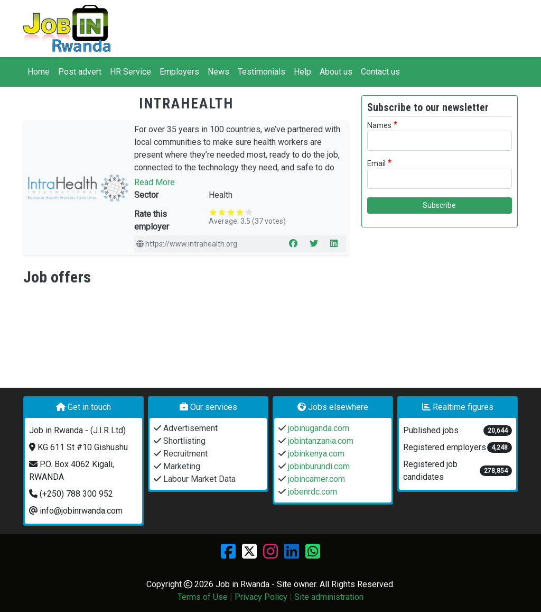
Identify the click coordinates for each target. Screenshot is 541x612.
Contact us (380, 72)
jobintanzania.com (319, 441)
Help (302, 72)
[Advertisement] (439, 302)
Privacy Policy (261, 597)
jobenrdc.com (311, 492)
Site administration (328, 597)
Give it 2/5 (222, 212)
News (218, 72)
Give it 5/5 (249, 212)
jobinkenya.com (315, 454)
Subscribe (439, 205)
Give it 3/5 (231, 212)
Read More (154, 182)
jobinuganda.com (317, 428)
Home (38, 72)
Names (379, 125)
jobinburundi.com (318, 466)
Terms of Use (203, 597)
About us (336, 72)
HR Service (130, 72)
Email (376, 163)
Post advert (79, 72)
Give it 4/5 (240, 212)
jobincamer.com (315, 479)
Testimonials (261, 72)
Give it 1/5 (213, 212)
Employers (179, 72)
